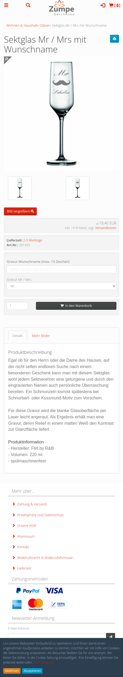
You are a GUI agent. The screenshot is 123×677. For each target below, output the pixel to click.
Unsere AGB (24, 525)
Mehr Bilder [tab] (41, 335)
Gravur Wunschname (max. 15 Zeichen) (38, 261)
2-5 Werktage (32, 240)
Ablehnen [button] (12, 671)
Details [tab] (17, 335)
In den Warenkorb (76, 305)
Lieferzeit (21, 568)
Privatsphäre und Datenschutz (38, 514)
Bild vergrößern (20, 211)
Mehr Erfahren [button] (43, 662)
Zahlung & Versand (29, 504)
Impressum (23, 536)
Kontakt (20, 546)
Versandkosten (105, 228)
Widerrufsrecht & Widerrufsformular (42, 557)
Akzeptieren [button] (32, 671)
